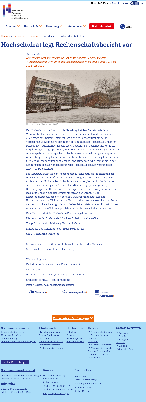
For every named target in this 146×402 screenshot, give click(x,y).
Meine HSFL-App (124, 349)
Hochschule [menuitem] (31, 25)
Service (93, 328)
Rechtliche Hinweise (85, 387)
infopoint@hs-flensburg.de (14, 388)
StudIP (94, 338)
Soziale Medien (82, 391)
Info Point (44, 338)
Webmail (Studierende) (102, 344)
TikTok (122, 342)
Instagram (124, 339)
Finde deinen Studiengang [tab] (73, 318)
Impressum (80, 375)
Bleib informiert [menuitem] (101, 26)
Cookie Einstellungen (15, 362)
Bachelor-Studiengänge (12, 332)
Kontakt (107, 3)
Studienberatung (9, 338)
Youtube (123, 336)
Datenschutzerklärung (85, 379)
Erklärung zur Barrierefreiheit (89, 383)
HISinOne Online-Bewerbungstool (19, 341)
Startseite (5, 36)
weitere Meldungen (106, 294)
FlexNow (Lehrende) (100, 335)
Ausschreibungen (75, 341)
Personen (71, 335)
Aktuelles (33, 36)
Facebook (123, 333)
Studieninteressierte (15, 328)
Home (94, 3)
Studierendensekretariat (51, 341)
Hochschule (19, 36)
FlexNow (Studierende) (102, 332)
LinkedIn (123, 345)
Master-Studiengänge (11, 335)
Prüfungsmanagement (50, 344)
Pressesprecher (77, 292)
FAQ (100, 3)
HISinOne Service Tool (52, 348)
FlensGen (95, 357)
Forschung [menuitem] (52, 25)
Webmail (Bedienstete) (102, 348)
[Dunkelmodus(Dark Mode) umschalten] (134, 3)
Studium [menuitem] (11, 25)
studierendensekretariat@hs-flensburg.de (21, 375)
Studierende (47, 328)
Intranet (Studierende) (99, 351)
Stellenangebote (74, 338)
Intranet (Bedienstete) (101, 354)
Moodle (94, 341)
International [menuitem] (74, 25)
